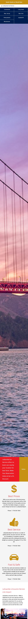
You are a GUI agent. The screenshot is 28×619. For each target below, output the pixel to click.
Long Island (21, 9)
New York (21, 13)
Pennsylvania (7, 17)
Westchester (7, 21)
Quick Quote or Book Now (14, 2)
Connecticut (7, 9)
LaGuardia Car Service (8, 6)
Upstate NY (21, 17)
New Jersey (7, 13)
